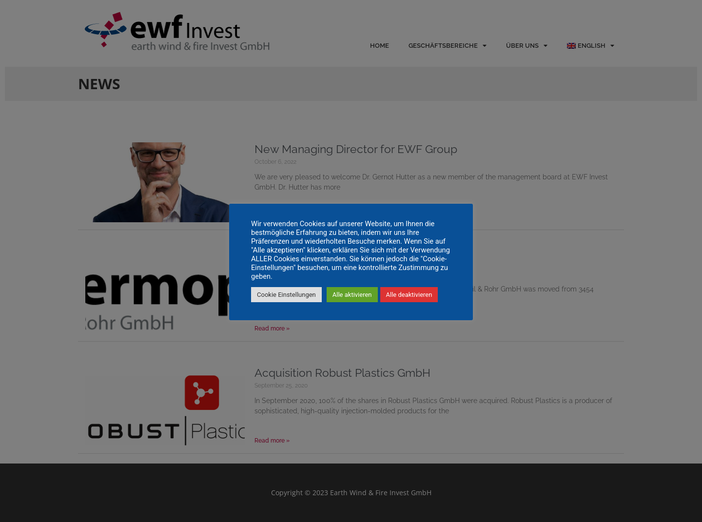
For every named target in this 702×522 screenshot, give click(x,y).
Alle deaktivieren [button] (409, 294)
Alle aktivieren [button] (352, 294)
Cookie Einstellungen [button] (286, 294)
